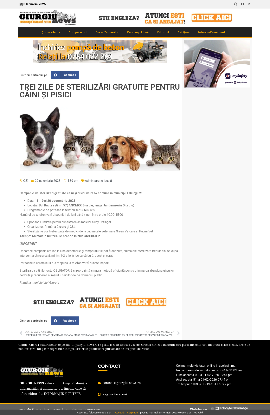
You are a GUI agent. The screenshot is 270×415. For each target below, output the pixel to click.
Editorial (163, 32)
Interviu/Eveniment (211, 32)
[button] (65, 75)
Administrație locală (98, 181)
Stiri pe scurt (78, 32)
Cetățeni (184, 32)
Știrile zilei (49, 32)
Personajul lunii (138, 32)
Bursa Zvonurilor (107, 32)
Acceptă (120, 412)
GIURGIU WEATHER (217, 105)
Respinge (132, 412)
